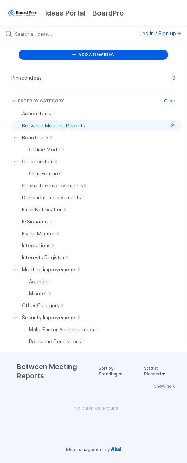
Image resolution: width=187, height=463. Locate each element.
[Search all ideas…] (55, 34)
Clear (169, 100)
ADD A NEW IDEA (93, 54)
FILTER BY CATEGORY (37, 100)
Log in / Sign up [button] (160, 33)
